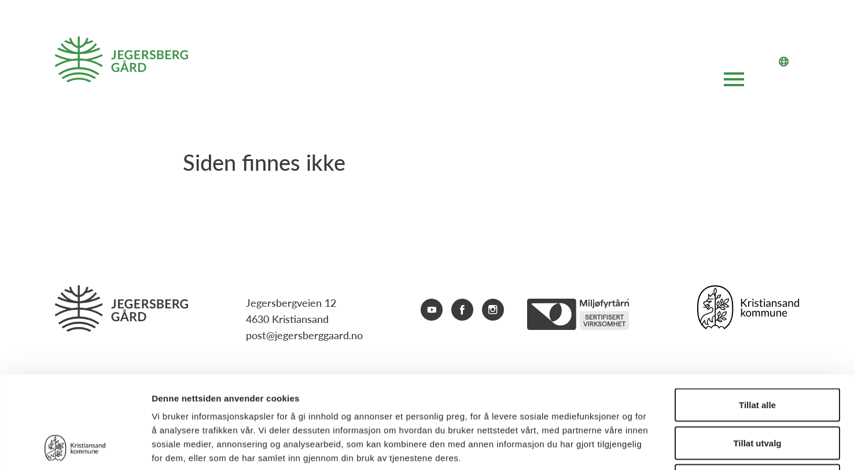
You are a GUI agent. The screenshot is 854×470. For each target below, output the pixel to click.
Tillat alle (757, 318)
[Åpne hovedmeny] (734, 81)
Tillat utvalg (757, 356)
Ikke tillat (757, 394)
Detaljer (616, 447)
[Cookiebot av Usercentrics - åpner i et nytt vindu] (75, 447)
